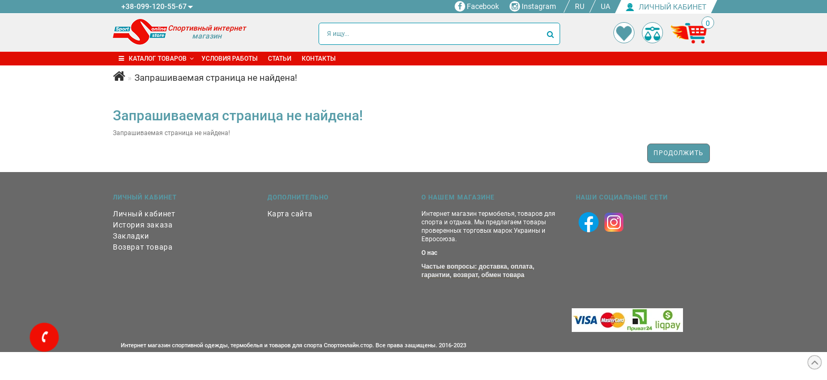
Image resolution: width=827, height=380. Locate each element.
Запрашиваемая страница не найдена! (215, 77)
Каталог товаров (156, 58)
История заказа (142, 225)
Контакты (318, 58)
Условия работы (229, 58)
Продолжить (678, 153)
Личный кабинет (144, 214)
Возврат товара (142, 247)
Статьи (279, 58)
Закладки (131, 236)
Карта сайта (290, 214)
